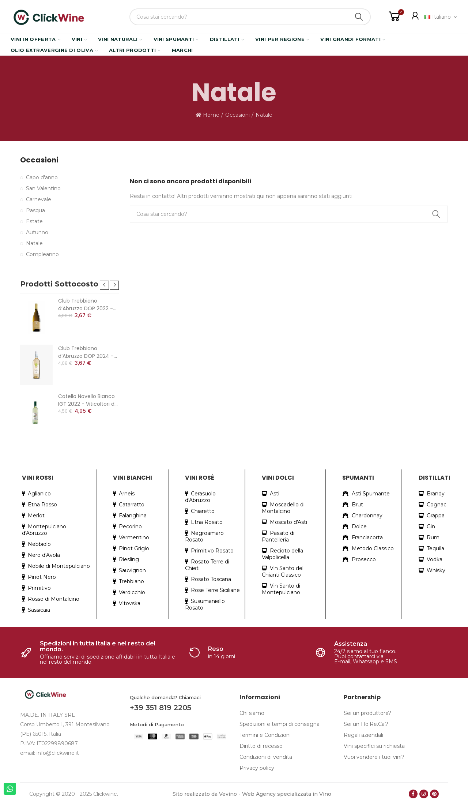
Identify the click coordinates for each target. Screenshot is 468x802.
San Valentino (43, 188)
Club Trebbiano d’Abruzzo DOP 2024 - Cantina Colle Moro (86, 352)
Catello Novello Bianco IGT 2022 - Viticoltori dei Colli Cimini (88, 400)
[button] (104, 285)
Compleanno (42, 254)
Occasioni (39, 160)
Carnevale (38, 199)
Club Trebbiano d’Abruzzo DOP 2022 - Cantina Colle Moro (85, 304)
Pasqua (35, 210)
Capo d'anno (42, 177)
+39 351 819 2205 (160, 707)
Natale (34, 243)
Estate (34, 221)
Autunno (37, 232)
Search (359, 16)
